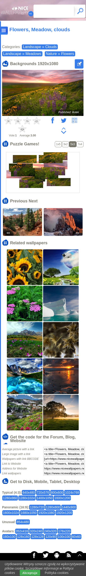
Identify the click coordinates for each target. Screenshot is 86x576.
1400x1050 (45, 498)
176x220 (64, 531)
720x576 (43, 492)
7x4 (80, 144)
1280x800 (53, 507)
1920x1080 (46, 513)
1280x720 (37, 507)
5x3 (72, 144)
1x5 (58, 144)
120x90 (50, 537)
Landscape (32, 47)
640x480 (28, 492)
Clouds (51, 47)
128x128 (37, 537)
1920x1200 (64, 513)
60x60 (76, 537)
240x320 (50, 531)
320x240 (36, 531)
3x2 (65, 144)
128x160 (23, 537)
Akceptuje (29, 573)
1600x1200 (62, 498)
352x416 (22, 531)
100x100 (64, 537)
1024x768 (72, 492)
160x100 (9, 537)
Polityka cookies (57, 572)
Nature (51, 54)
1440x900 (69, 507)
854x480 (23, 522)
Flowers (67, 54)
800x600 (57, 492)
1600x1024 (11, 513)
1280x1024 (27, 498)
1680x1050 (28, 513)
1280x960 (10, 498)
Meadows (33, 54)
